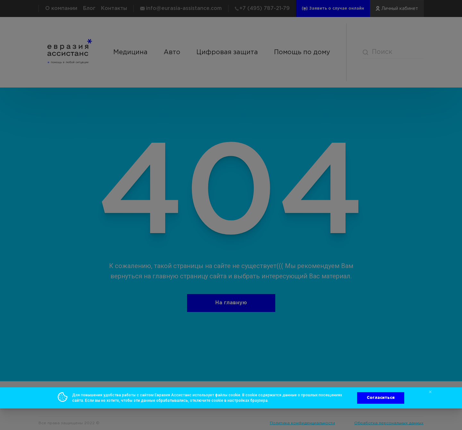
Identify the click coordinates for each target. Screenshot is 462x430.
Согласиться (381, 398)
